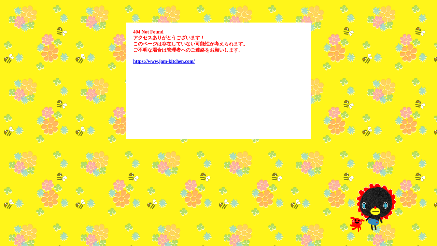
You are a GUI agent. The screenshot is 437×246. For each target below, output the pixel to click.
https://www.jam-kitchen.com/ (164, 61)
